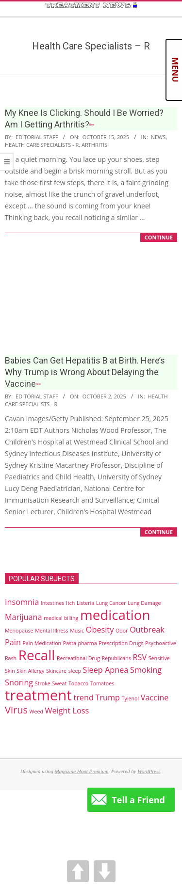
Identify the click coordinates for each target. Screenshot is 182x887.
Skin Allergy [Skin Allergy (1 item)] (30, 670)
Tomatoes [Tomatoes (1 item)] (102, 683)
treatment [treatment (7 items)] (38, 695)
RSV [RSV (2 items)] (139, 657)
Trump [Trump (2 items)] (107, 697)
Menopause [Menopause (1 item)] (19, 630)
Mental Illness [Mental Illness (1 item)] (51, 630)
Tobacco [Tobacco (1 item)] (78, 683)
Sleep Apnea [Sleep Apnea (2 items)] (106, 670)
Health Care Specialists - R (42, 144)
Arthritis (94, 144)
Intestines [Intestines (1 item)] (52, 603)
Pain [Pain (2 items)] (13, 642)
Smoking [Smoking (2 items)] (146, 670)
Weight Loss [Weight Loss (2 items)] (67, 710)
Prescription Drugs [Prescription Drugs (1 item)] (121, 643)
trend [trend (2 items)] (83, 697)
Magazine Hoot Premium (82, 771)
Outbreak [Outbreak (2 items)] (147, 629)
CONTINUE (159, 237)
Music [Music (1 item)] (77, 630)
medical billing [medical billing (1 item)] (61, 618)
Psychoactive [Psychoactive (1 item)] (160, 643)
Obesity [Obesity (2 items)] (100, 629)
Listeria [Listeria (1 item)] (85, 603)
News (158, 137)
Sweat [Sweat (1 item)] (59, 683)
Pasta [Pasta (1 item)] (69, 643)
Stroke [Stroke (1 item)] (42, 683)
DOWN (105, 871)
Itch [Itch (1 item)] (70, 603)
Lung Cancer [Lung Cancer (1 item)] (111, 603)
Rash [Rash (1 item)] (11, 658)
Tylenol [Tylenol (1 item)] (130, 698)
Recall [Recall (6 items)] (36, 655)
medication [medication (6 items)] (115, 614)
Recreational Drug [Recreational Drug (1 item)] (78, 658)
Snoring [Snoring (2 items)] (19, 682)
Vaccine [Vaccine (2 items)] (154, 697)
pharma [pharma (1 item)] (87, 643)
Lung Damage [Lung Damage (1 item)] (144, 603)
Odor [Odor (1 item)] (122, 630)
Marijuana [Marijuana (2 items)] (23, 617)
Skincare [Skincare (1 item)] (56, 670)
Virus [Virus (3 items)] (16, 709)
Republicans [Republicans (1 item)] (116, 658)
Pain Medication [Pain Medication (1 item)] (42, 643)
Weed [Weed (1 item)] (36, 711)
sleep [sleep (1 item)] (74, 670)
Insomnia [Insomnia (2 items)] (22, 602)
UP (78, 871)
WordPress (148, 771)
